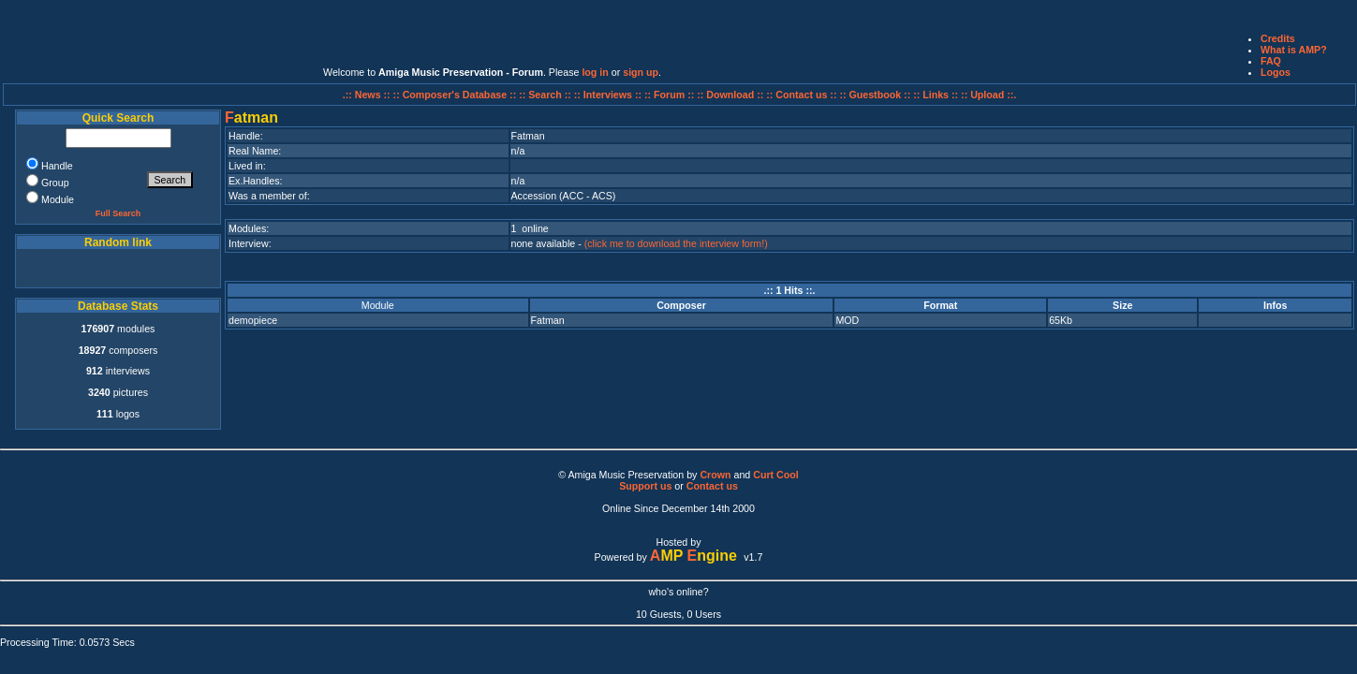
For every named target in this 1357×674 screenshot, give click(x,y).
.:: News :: (368, 94)
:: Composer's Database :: (456, 94)
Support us (645, 485)
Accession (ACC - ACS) (563, 195)
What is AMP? (1294, 49)
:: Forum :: (670, 94)
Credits (1278, 38)
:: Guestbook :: (874, 94)
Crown (715, 474)
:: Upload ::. (988, 94)
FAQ (1271, 60)
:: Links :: (935, 94)
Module (377, 305)
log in (595, 72)
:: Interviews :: (609, 94)
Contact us (712, 485)
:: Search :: (546, 94)
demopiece (253, 320)
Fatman (548, 320)
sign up (640, 72)
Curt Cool (776, 474)
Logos (1276, 72)
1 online (530, 228)
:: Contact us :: (801, 94)
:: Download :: (731, 94)
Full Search (118, 213)
